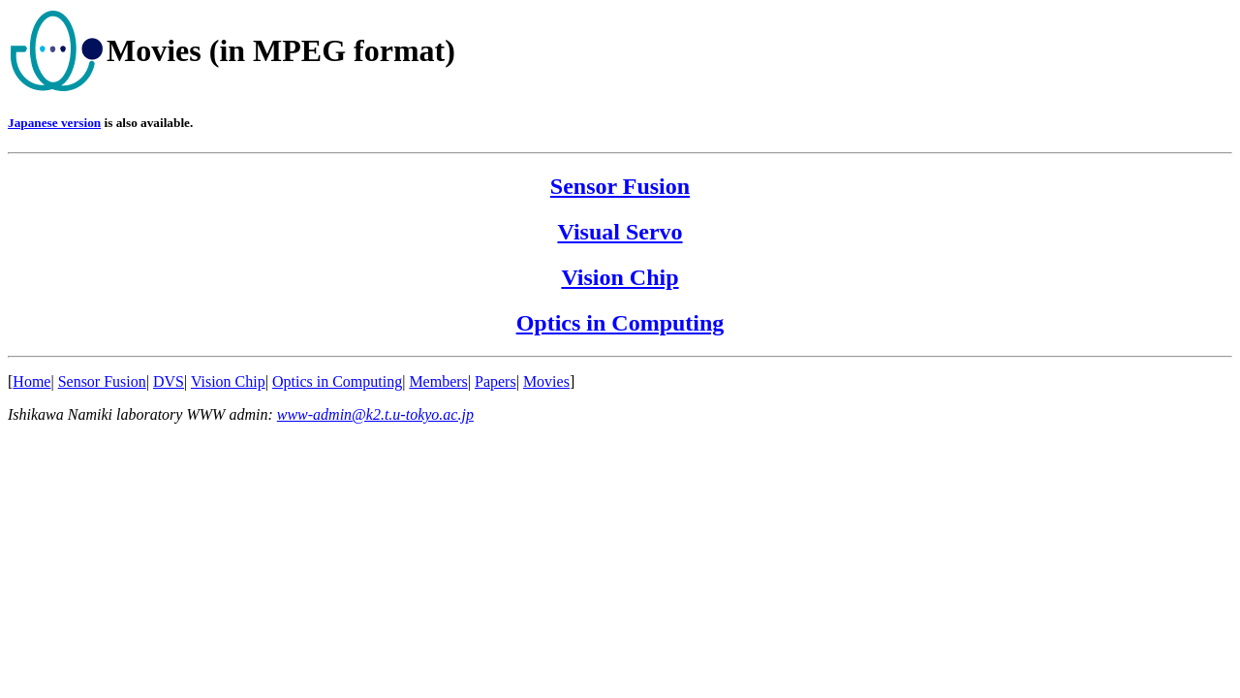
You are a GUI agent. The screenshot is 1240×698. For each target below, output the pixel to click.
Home (31, 381)
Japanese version (54, 122)
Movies (546, 381)
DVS (168, 381)
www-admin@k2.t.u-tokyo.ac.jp (375, 414)
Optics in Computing (620, 322)
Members (438, 381)
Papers (495, 381)
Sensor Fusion (620, 186)
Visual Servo (619, 231)
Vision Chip (619, 277)
